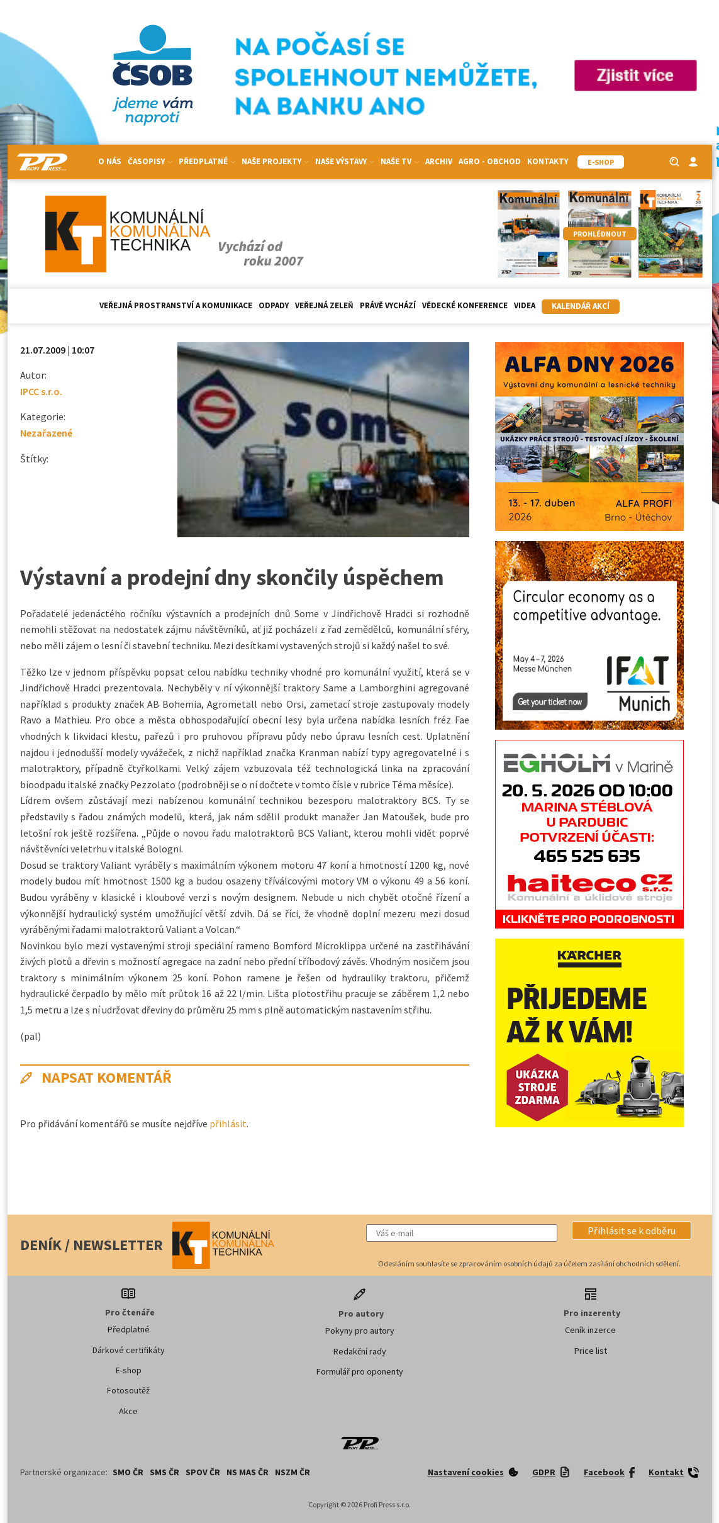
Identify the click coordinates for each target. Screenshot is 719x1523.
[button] (631, 1230)
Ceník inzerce (590, 1330)
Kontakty (547, 161)
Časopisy (150, 161)
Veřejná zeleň (324, 305)
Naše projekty (275, 161)
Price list (590, 1350)
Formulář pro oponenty (359, 1371)
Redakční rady (359, 1351)
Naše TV (400, 161)
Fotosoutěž (128, 1390)
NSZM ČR (292, 1472)
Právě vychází (388, 305)
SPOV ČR (203, 1472)
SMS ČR (164, 1472)
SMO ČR (128, 1472)
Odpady (274, 305)
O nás (109, 161)
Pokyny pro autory (359, 1330)
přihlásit (228, 1123)
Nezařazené (46, 433)
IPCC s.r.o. (41, 391)
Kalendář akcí (581, 306)
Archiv (438, 161)
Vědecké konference (465, 305)
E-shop (129, 1370)
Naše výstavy (344, 161)
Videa (524, 305)
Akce (128, 1411)
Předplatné (207, 161)
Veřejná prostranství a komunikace (175, 305)
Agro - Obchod (490, 161)
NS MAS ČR (247, 1472)
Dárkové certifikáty (128, 1350)
